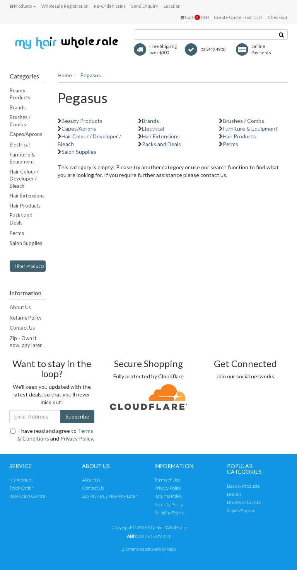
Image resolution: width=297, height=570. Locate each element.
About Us (20, 307)
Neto (171, 548)
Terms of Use (167, 480)
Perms (17, 233)
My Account (21, 480)
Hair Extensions (27, 195)
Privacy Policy (76, 438)
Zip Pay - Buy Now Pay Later (109, 496)
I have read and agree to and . (52, 434)
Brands (18, 107)
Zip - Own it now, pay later (26, 342)
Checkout (277, 17)
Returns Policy (26, 318)
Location (172, 6)
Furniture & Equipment (22, 158)
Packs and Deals (21, 219)
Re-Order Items (110, 6)
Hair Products (25, 205)
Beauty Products (20, 94)
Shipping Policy (169, 513)
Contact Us (22, 328)
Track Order (21, 488)
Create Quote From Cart (238, 17)
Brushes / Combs (20, 121)
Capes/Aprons (26, 134)
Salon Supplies (26, 243)
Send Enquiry (144, 6)
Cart (194, 17)
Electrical (20, 144)
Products (23, 6)
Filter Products (29, 266)
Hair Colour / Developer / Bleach (24, 178)
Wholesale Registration (65, 6)
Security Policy (168, 504)
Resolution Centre (27, 496)
